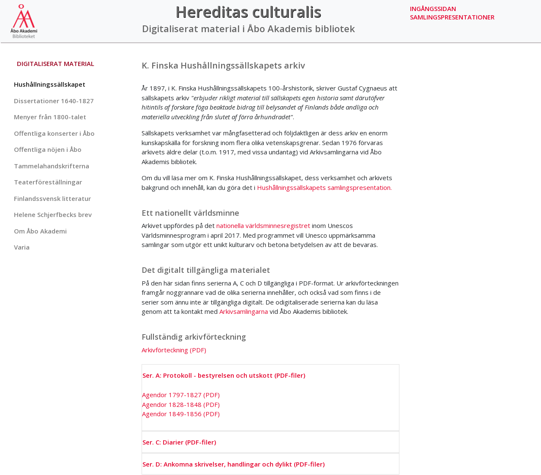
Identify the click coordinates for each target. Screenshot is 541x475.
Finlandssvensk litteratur (52, 198)
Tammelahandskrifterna (51, 166)
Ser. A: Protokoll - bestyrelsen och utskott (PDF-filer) (223, 375)
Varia (22, 247)
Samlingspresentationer (452, 17)
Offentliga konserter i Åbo (54, 133)
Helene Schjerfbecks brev (53, 214)
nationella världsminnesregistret (263, 225)
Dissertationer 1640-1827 (54, 100)
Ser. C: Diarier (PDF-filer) (179, 442)
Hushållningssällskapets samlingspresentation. (324, 187)
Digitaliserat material (55, 63)
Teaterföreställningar (48, 182)
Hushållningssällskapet (49, 84)
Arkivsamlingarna (243, 311)
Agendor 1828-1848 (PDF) (181, 404)
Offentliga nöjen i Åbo (48, 149)
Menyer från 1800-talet (50, 117)
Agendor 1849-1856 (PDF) (181, 413)
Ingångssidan (433, 8)
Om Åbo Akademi (40, 231)
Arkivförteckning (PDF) (174, 350)
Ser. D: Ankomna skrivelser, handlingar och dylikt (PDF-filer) (233, 464)
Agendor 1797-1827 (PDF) (181, 394)
